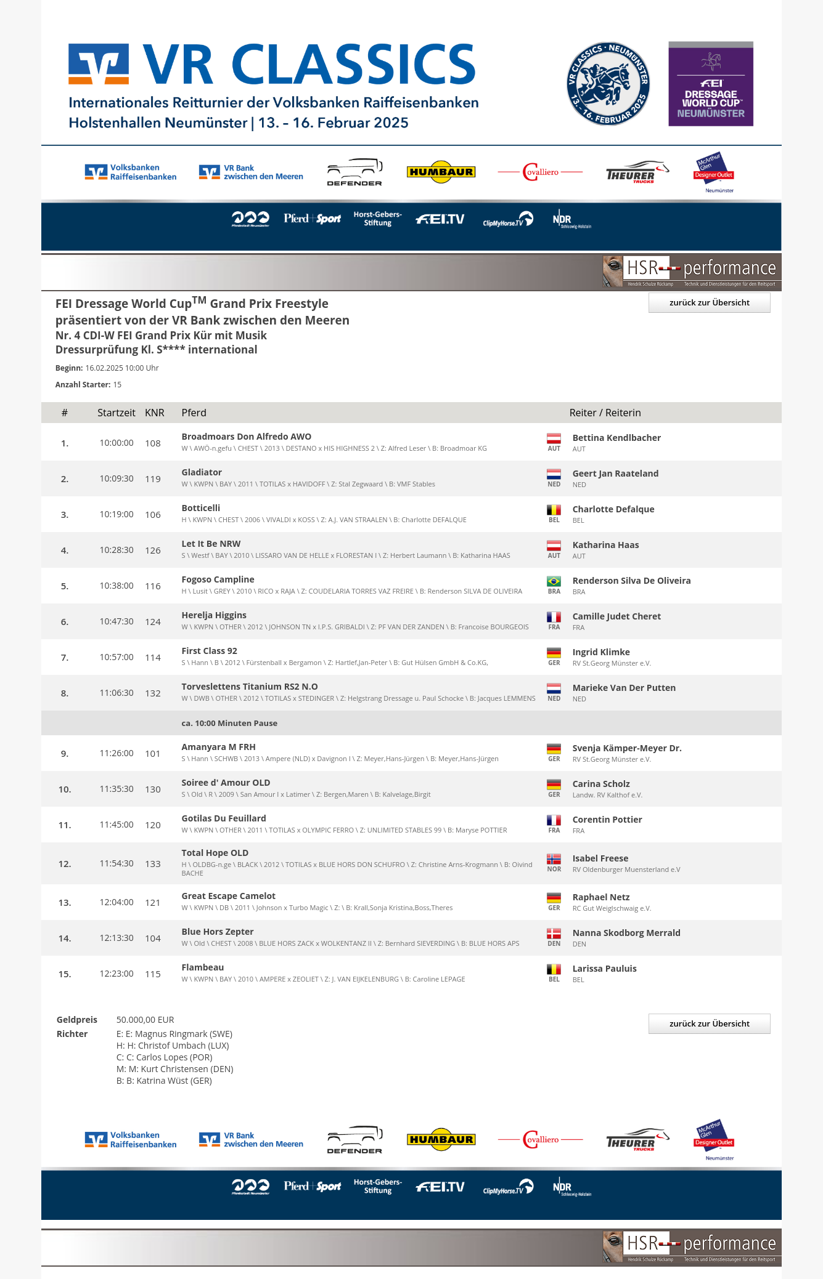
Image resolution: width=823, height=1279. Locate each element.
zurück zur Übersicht (709, 302)
